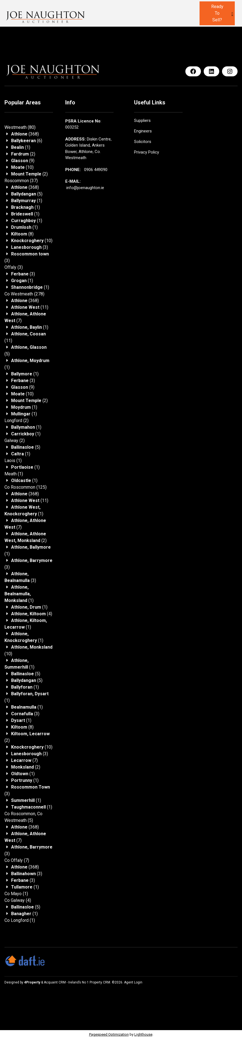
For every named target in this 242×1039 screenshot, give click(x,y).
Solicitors (142, 141)
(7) (24, 760)
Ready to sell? (217, 13)
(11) (29, 307)
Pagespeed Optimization (109, 1034)
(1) (20, 147)
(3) (29, 247)
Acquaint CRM (55, 982)
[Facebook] (193, 71)
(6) (26, 140)
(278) (24, 294)
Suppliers (142, 120)
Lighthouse (143, 1034)
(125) (25, 487)
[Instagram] (230, 71)
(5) (26, 194)
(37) (21, 180)
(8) (22, 234)
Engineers (143, 131)
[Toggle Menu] (232, 13)
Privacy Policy (146, 152)
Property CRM (100, 982)
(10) (22, 167)
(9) (22, 160)
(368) (25, 134)
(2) (23, 154)
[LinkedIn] (211, 71)
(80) (20, 127)
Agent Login (133, 982)
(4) (31, 613)
